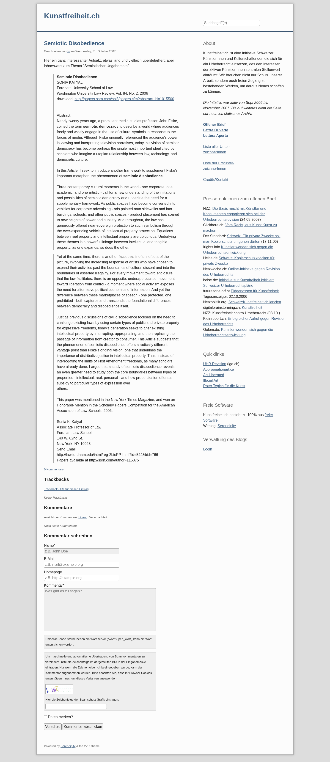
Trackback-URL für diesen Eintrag (66, 489)
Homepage (53, 572)
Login (207, 449)
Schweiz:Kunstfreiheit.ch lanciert (254, 302)
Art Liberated (213, 375)
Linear (82, 517)
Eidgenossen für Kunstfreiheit (255, 291)
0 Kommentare (53, 469)
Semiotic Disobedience (74, 43)
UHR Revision (214, 364)
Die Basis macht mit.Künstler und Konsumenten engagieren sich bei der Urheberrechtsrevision (234, 214)
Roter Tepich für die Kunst (224, 386)
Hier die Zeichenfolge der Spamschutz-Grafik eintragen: (82, 699)
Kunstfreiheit (252, 307)
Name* (49, 545)
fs (68, 51)
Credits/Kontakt (215, 180)
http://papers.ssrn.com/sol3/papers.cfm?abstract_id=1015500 (124, 99)
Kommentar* (54, 585)
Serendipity (226, 426)
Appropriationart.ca (218, 369)
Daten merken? (60, 717)
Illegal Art (210, 380)
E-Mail (49, 559)
